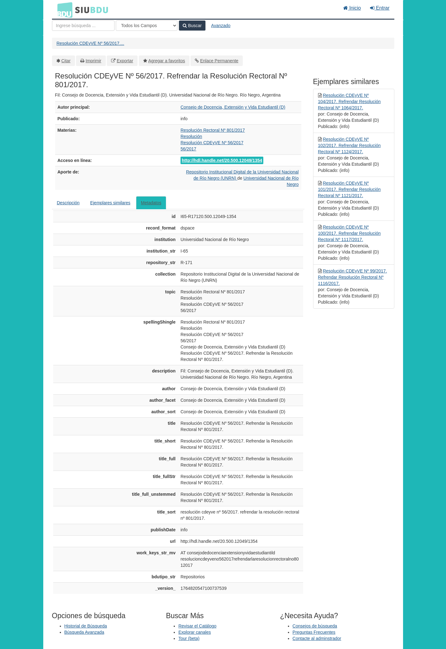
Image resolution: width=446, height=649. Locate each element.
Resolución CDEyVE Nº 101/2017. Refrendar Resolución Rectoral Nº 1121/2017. (349, 189)
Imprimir (93, 60)
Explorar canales (194, 632)
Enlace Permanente (219, 60)
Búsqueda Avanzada (84, 632)
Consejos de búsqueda (315, 625)
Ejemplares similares (110, 202)
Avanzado (220, 25)
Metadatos (151, 202)
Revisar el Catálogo (197, 625)
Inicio (352, 8)
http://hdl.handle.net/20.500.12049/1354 (222, 160)
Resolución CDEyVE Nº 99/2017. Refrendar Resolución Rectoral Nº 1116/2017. (352, 277)
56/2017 (188, 148)
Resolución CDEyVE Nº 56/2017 (212, 142)
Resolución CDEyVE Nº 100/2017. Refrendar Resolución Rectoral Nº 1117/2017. (349, 233)
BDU (63, 9)
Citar (66, 60)
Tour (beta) (189, 638)
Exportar (125, 60)
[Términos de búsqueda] (83, 25)
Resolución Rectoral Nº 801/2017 (213, 130)
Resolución (191, 136)
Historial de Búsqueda (85, 625)
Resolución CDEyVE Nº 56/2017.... (90, 43)
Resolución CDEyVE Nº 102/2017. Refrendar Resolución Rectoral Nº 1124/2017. (349, 145)
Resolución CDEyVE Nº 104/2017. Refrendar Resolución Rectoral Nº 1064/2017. (349, 101)
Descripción (68, 202)
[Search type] (146, 25)
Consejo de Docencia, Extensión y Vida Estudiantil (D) (233, 107)
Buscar (192, 25)
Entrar (379, 8)
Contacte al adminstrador (317, 638)
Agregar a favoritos (166, 60)
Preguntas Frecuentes (314, 632)
